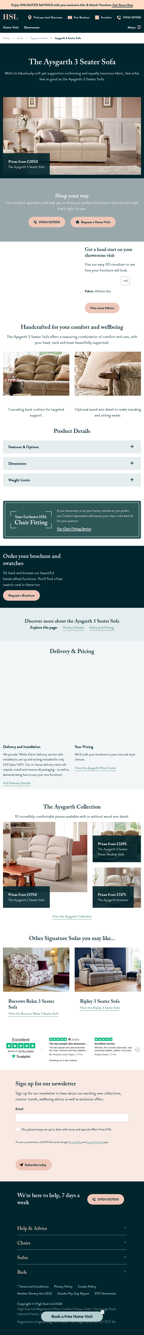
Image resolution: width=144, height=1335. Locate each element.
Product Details (73, 627)
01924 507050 (106, 1199)
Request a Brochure (21, 595)
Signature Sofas (39, 38)
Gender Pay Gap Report (73, 1293)
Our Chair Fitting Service (74, 528)
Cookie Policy (87, 1286)
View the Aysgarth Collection (72, 916)
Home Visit (11, 27)
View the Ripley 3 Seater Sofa (100, 1007)
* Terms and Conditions (33, 1286)
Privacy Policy (75, 1142)
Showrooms (31, 27)
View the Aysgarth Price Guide (95, 767)
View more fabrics (102, 308)
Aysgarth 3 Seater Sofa (68, 38)
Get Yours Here (122, 4)
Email (19, 1108)
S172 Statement (105, 1293)
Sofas (20, 38)
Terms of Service (94, 1142)
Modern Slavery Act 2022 (34, 1293)
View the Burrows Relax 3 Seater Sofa (33, 1013)
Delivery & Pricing (101, 627)
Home (6, 38)
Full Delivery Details (17, 783)
